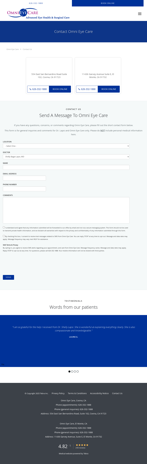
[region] (73, 341)
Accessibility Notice (99, 393)
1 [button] (69, 371)
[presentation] (25, 263)
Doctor (6, 152)
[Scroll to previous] (2, 330)
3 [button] (75, 371)
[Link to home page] (36, 14)
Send (8, 277)
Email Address (10, 174)
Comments (8, 195)
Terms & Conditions (77, 393)
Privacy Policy (58, 393)
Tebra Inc (44, 393)
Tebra (86, 453)
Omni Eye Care (12, 49)
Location (7, 142)
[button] (108, 3)
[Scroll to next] (145, 330)
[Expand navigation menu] (140, 14)
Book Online (60, 89)
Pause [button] (2, 364)
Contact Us (27, 49)
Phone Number (10, 184)
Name (5, 163)
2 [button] (72, 371)
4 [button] (77, 371)
